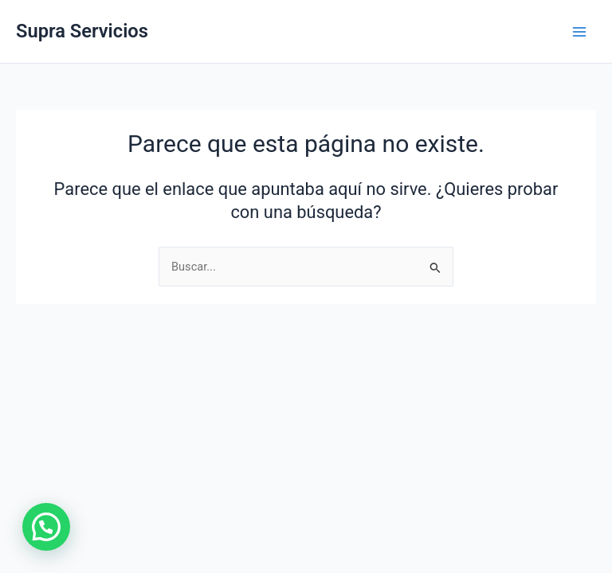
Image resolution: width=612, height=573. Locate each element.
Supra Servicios (82, 31)
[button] (46, 527)
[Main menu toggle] (579, 32)
